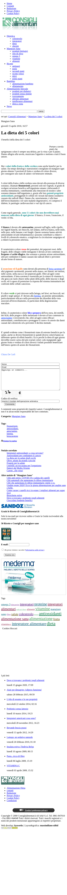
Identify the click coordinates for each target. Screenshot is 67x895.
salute (14, 618)
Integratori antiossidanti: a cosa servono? (25, 457)
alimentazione (41, 622)
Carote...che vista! (15, 475)
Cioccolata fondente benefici (19, 504)
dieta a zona (17, 104)
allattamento (17, 86)
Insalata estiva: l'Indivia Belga (20, 751)
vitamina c (6, 628)
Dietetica (11, 36)
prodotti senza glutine (22, 94)
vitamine (16, 58)
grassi (36, 619)
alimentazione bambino (22, 84)
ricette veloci (18, 74)
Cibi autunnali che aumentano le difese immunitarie (30, 484)
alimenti (16, 61)
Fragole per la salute (16, 467)
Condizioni (12, 805)
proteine (40, 608)
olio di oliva (17, 53)
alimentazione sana (15, 623)
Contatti (10, 6)
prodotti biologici (20, 51)
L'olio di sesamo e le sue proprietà (22, 703)
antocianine (12, 435)
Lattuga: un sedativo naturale (20, 741)
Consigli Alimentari (17, 116)
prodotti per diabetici (21, 91)
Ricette (10, 63)
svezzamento (18, 96)
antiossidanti (12, 433)
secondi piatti (18, 71)
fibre (9, 618)
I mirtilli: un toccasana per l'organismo (24, 470)
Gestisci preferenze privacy (33, 814)
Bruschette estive (14, 499)
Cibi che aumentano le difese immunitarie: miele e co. (31, 487)
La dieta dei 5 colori (53, 116)
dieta (14, 43)
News (9, 106)
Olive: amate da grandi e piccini (21, 465)
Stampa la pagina (10, 445)
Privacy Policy (13, 11)
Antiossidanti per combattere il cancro (24, 460)
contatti (10, 794)
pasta (14, 68)
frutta (56, 623)
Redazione (11, 8)
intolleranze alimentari (22, 101)
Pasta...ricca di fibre (16, 760)
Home (9, 3)
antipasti (16, 66)
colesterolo (17, 38)
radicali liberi (21, 614)
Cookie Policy (13, 13)
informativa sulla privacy (35, 554)
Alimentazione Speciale (17, 89)
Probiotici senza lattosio (17, 713)
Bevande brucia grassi (16, 732)
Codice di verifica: (9, 402)
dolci (14, 76)
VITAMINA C (13, 770)
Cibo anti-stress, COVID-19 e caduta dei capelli (28, 482)
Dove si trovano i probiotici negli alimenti (25, 502)
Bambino (11, 81)
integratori (17, 41)
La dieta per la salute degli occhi (21, 462)
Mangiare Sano (13, 48)
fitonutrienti (12, 430)
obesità (15, 46)
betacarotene (12, 440)
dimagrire (15, 609)
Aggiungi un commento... (34, 382)
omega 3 (16, 56)
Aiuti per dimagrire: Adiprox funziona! (24, 694)
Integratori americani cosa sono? (21, 722)
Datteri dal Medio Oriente (18, 472)
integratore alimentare (29, 628)
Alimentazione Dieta (16, 792)
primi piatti (17, 79)
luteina (10, 438)
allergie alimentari (20, 99)
